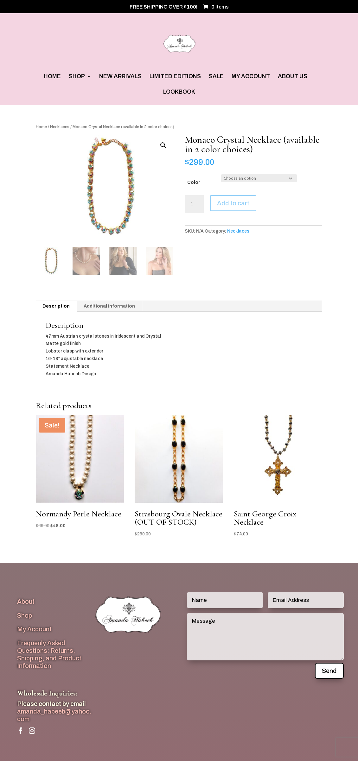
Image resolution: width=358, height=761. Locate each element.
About (26, 601)
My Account (34, 629)
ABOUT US (292, 76)
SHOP (77, 76)
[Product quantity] (194, 204)
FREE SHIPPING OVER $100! (163, 6)
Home (41, 127)
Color (193, 182)
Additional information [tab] (109, 306)
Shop (24, 615)
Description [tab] (56, 306)
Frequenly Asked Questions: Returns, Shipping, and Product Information (49, 654)
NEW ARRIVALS (120, 76)
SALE (216, 76)
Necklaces (59, 127)
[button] (163, 145)
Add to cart (233, 203)
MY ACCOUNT (251, 76)
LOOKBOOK (179, 92)
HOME (52, 76)
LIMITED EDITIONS (175, 76)
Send (329, 670)
